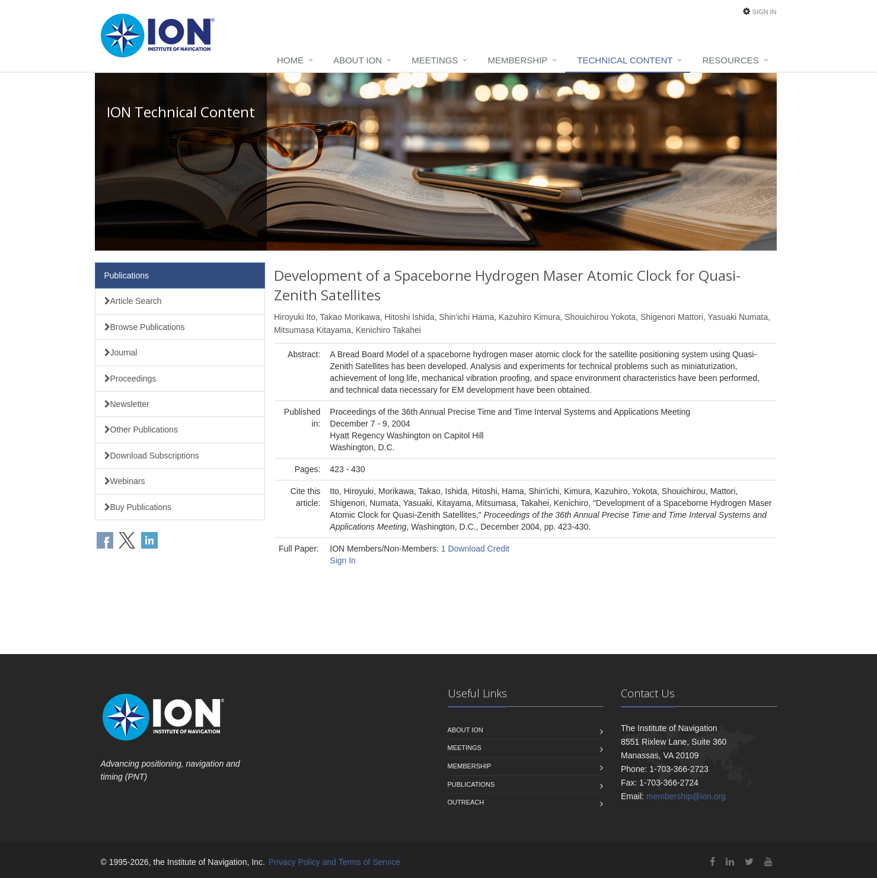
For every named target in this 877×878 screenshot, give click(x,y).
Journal (121, 352)
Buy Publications (138, 507)
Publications (126, 275)
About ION (357, 60)
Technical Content (624, 60)
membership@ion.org (686, 796)
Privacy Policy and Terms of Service (334, 862)
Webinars (124, 481)
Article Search (133, 301)
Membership (517, 60)
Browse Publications (144, 327)
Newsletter (126, 404)
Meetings (435, 60)
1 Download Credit (475, 548)
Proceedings (130, 378)
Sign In (764, 11)
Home (290, 60)
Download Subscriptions (151, 455)
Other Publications (141, 429)
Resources (730, 60)
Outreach (466, 802)
